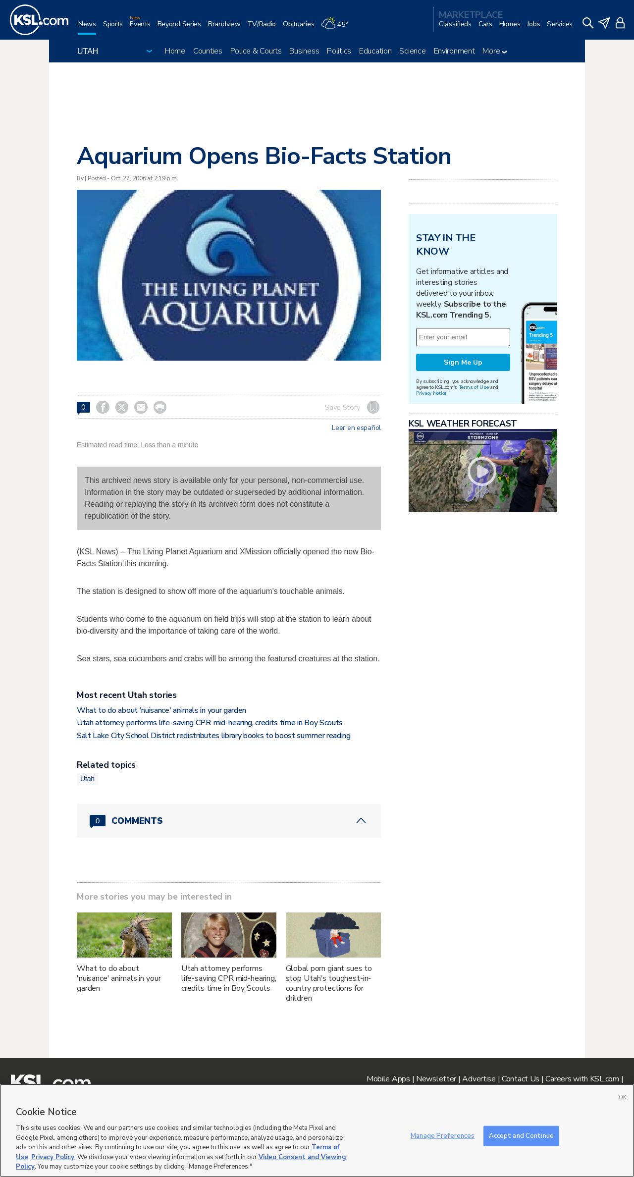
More (494, 51)
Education (375, 51)
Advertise (478, 1078)
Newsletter (436, 1078)
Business (304, 51)
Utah (87, 779)
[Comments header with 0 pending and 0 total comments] (229, 821)
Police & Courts (256, 51)
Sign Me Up (463, 362)
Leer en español (356, 428)
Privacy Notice (431, 393)
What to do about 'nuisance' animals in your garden (161, 710)
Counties (207, 51)
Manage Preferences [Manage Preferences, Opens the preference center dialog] (443, 1135)
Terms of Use (474, 387)
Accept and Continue (521, 1135)
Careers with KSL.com (582, 1078)
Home (175, 51)
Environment (454, 51)
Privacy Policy (52, 1157)
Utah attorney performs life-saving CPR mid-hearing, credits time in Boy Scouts (210, 722)
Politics (339, 51)
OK (623, 1097)
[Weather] (338, 28)
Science (412, 51)
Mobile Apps (388, 1078)
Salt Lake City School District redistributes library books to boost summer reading (214, 735)
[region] (317, 1130)
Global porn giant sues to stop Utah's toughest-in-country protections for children (329, 983)
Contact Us (520, 1078)
